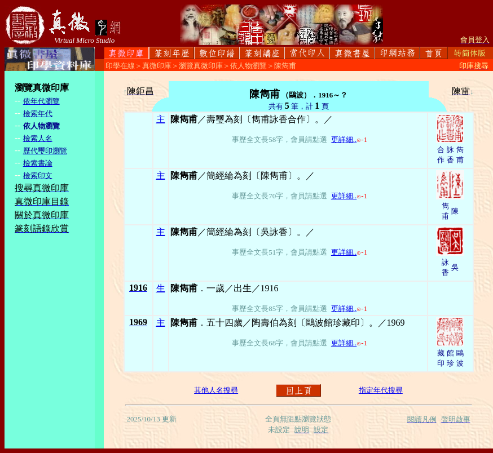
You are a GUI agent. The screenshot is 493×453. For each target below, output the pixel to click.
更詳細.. (344, 139)
